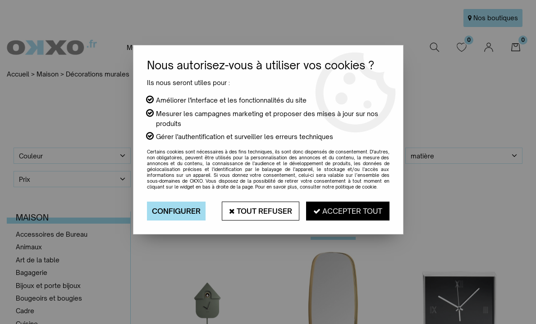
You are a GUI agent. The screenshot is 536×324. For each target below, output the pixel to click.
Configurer (176, 211)
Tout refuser (260, 211)
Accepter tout (347, 211)
